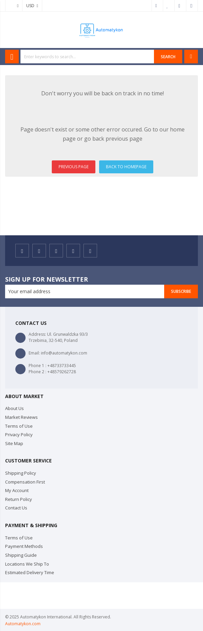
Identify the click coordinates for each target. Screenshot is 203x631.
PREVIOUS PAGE (74, 167)
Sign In (192, 6)
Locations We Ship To (27, 564)
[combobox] (87, 56)
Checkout (180, 6)
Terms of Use (19, 426)
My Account (157, 6)
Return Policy (18, 499)
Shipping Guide (21, 555)
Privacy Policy (19, 434)
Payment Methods (24, 546)
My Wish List (169, 6)
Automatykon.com (23, 624)
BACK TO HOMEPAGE (126, 167)
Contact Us (16, 508)
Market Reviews (21, 417)
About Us (14, 408)
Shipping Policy (20, 473)
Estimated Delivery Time (29, 572)
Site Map (14, 443)
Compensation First (25, 482)
